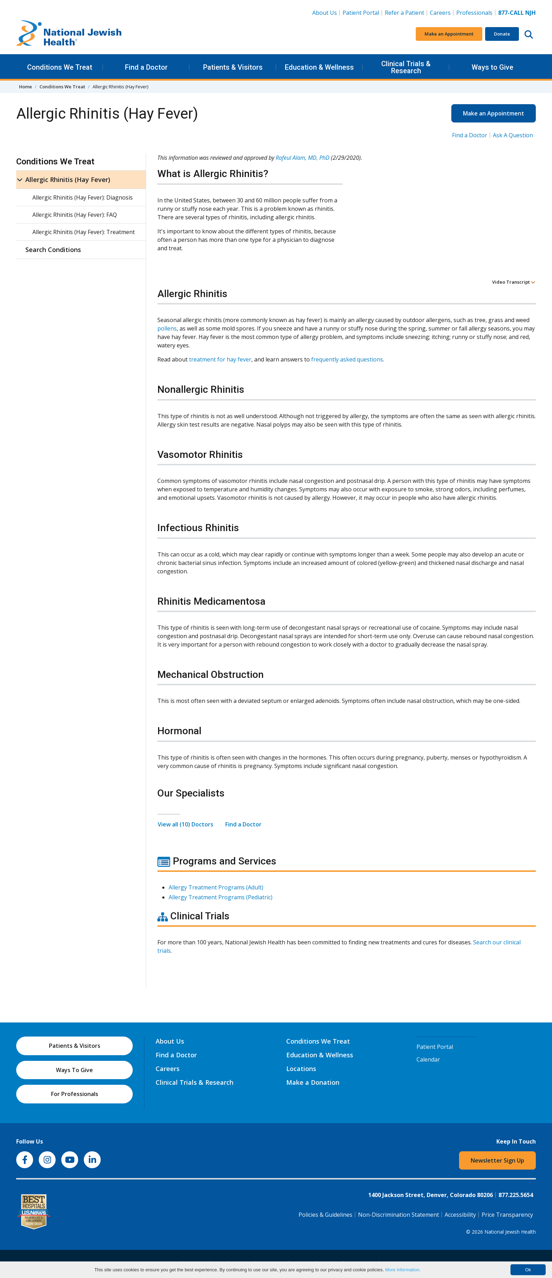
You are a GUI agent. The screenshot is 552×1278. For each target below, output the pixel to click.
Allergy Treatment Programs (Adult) (216, 887)
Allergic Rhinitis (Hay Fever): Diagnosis (82, 197)
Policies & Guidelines (325, 1215)
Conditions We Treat (59, 67)
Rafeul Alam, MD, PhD (303, 158)
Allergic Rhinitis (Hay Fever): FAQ (74, 215)
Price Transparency (507, 1215)
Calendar (428, 1059)
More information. (403, 1269)
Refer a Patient (404, 13)
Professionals (474, 13)
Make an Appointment (449, 34)
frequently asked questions (347, 359)
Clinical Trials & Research (406, 67)
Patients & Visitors (233, 67)
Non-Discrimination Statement (398, 1215)
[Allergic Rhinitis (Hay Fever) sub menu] (19, 179)
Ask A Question (513, 135)
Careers (440, 13)
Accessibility (460, 1215)
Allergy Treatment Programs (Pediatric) (220, 897)
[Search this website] (529, 34)
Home (25, 86)
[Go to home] (69, 34)
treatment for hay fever (220, 359)
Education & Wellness (319, 67)
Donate (502, 34)
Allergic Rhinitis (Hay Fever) (67, 179)
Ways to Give (492, 67)
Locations (301, 1068)
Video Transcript (513, 282)
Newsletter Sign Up (497, 1160)
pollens (167, 328)
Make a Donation (312, 1082)
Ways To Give (74, 1070)
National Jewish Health (510, 1231)
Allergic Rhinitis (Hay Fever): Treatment (83, 232)
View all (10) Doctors (185, 824)
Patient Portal (361, 13)
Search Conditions (53, 249)
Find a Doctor (146, 67)
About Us (324, 13)
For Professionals (74, 1094)
